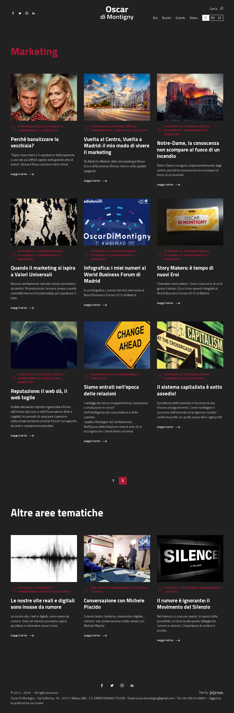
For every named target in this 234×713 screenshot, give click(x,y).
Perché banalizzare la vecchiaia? (35, 142)
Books (166, 28)
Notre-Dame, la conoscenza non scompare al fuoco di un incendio (188, 149)
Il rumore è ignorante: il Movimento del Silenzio (183, 603)
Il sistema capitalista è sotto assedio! (189, 390)
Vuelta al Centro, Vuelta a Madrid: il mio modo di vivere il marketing (116, 145)
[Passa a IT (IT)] (205, 28)
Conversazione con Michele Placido (114, 603)
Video (194, 28)
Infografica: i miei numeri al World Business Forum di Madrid (115, 274)
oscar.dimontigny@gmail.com (154, 698)
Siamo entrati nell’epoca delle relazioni (111, 390)
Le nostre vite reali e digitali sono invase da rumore (43, 603)
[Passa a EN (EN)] (212, 28)
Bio (155, 28)
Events (180, 28)
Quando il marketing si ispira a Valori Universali (43, 271)
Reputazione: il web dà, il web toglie (39, 394)
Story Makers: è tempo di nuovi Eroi (185, 271)
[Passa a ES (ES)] (219, 28)
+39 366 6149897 (193, 698)
